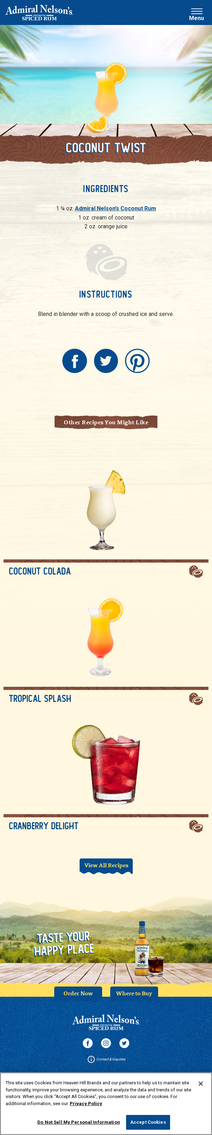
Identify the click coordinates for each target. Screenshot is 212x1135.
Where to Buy (134, 993)
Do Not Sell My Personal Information (78, 1125)
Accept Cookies (148, 1125)
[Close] (200, 1087)
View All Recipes (106, 865)
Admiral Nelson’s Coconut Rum (115, 208)
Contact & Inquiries (106, 1059)
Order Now (78, 993)
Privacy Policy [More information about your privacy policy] (86, 1106)
